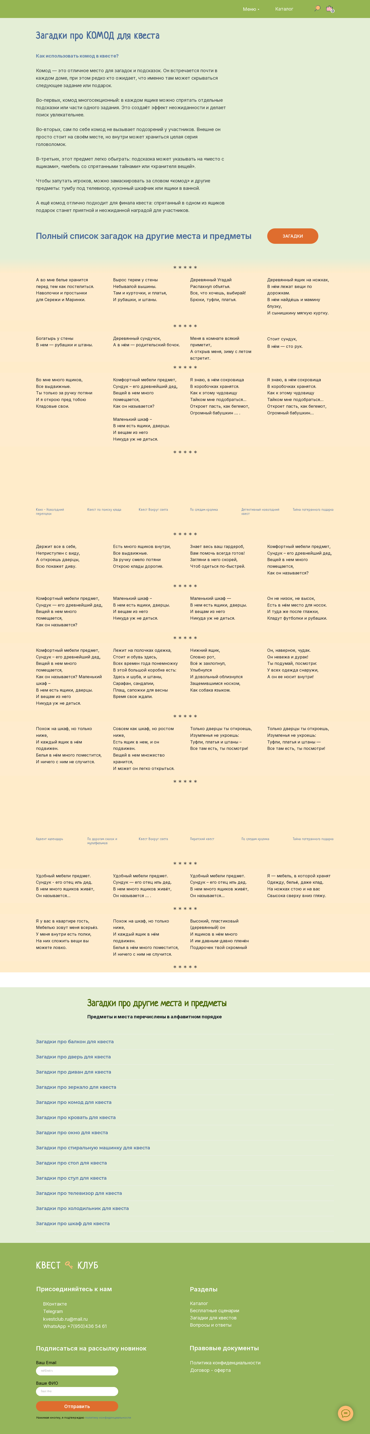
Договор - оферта (210, 1370)
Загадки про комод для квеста (74, 1102)
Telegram (53, 1311)
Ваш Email (46, 1362)
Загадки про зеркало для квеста (76, 1087)
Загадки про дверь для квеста (73, 1057)
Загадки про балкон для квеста (75, 1042)
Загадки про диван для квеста (73, 1072)
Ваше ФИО (47, 1383)
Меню (249, 9)
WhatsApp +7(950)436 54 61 (75, 1326)
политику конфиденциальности (108, 1417)
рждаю (80, 1417)
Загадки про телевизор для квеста (79, 1193)
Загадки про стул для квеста (71, 1178)
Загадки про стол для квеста (71, 1163)
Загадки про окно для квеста (72, 1132)
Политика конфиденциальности (225, 1362)
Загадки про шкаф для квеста (73, 1223)
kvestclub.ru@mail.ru (65, 1319)
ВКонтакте (55, 1304)
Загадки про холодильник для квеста (82, 1208)
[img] (66, 9)
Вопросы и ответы (211, 1325)
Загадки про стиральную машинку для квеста (93, 1148)
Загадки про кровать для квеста (76, 1117)
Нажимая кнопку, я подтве (55, 1417)
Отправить (77, 1406)
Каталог (284, 9)
